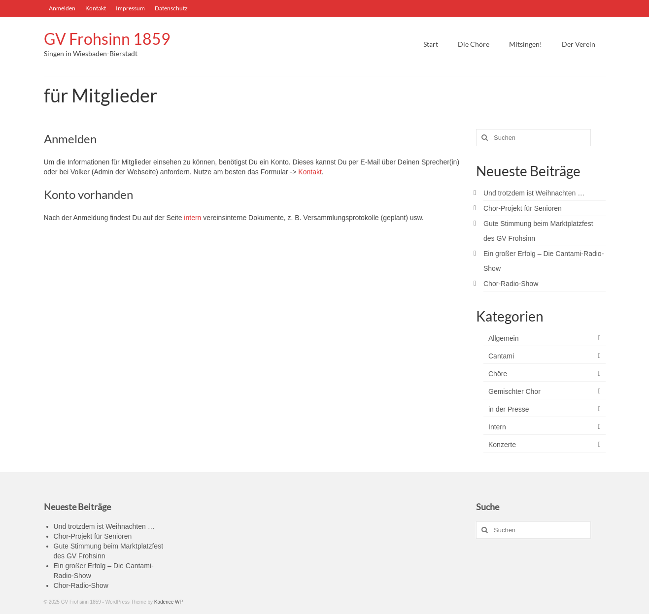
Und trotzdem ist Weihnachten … (533, 193)
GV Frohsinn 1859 (107, 38)
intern (193, 218)
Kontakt (309, 172)
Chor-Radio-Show (510, 284)
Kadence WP (168, 602)
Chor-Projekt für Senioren (522, 208)
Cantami (501, 356)
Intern (497, 427)
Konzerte (502, 445)
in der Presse (508, 409)
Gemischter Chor (514, 391)
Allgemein (503, 338)
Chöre (497, 374)
